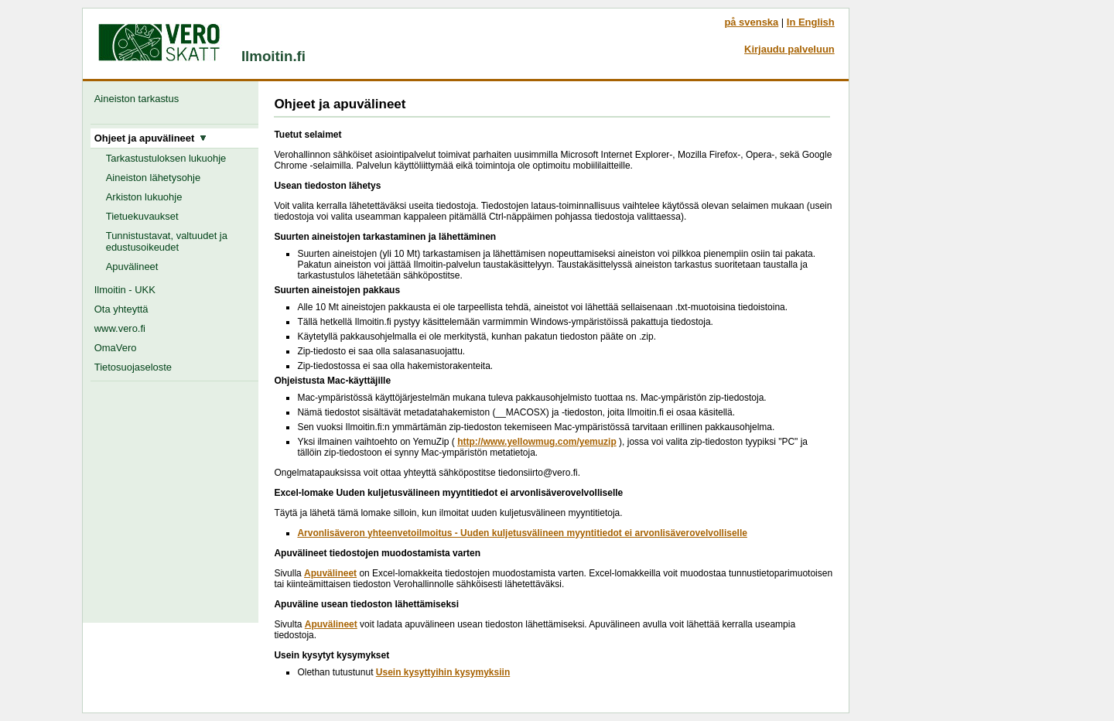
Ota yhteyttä (121, 309)
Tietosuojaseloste (133, 367)
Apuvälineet (132, 266)
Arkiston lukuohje (144, 197)
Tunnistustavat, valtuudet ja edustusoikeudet (166, 241)
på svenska (751, 22)
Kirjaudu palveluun (789, 49)
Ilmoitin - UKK (124, 290)
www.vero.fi (119, 328)
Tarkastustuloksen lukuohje (166, 158)
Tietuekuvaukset (142, 216)
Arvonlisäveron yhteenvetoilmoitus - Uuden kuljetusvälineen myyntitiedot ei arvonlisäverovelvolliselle (522, 533)
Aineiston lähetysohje (153, 177)
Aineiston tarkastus (139, 98)
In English (811, 22)
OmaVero (115, 348)
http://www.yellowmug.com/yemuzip (537, 441)
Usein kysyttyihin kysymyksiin (443, 672)
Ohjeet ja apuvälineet (150, 138)
